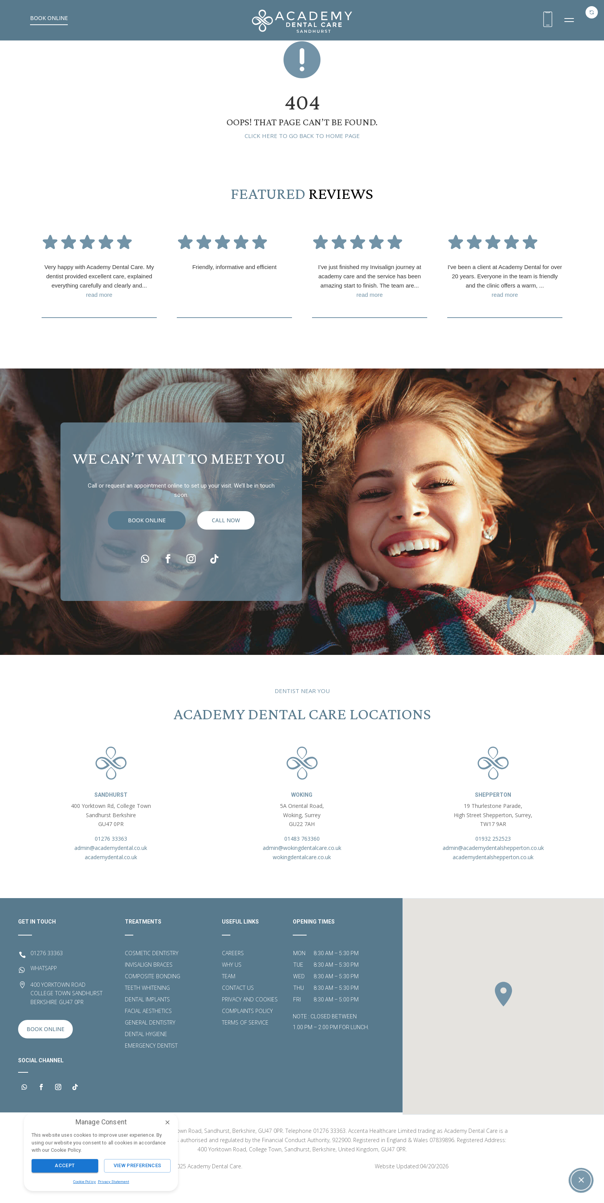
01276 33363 (111, 859)
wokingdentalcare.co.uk (302, 878)
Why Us (232, 986)
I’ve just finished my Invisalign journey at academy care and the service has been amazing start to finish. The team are (369, 302)
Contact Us (238, 1009)
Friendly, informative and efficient (234, 287)
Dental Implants (147, 1021)
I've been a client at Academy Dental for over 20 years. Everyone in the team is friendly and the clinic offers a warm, (504, 302)
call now (226, 556)
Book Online (49, 18)
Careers (233, 974)
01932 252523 (493, 859)
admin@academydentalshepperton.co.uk (493, 868)
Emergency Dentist (151, 1067)
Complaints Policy (247, 1032)
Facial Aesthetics (148, 1032)
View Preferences (137, 1165)
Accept (65, 1165)
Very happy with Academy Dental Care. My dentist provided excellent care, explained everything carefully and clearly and (99, 302)
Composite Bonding (152, 997)
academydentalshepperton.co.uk (493, 878)
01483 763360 (302, 859)
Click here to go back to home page (302, 156)
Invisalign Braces (149, 986)
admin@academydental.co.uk (110, 868)
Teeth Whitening (147, 1009)
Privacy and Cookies (250, 1021)
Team (228, 997)
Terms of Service (245, 1044)
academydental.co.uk (111, 878)
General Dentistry (150, 1044)
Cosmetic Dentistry (151, 974)
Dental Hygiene (146, 1055)
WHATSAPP (43, 989)
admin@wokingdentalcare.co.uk (302, 868)
